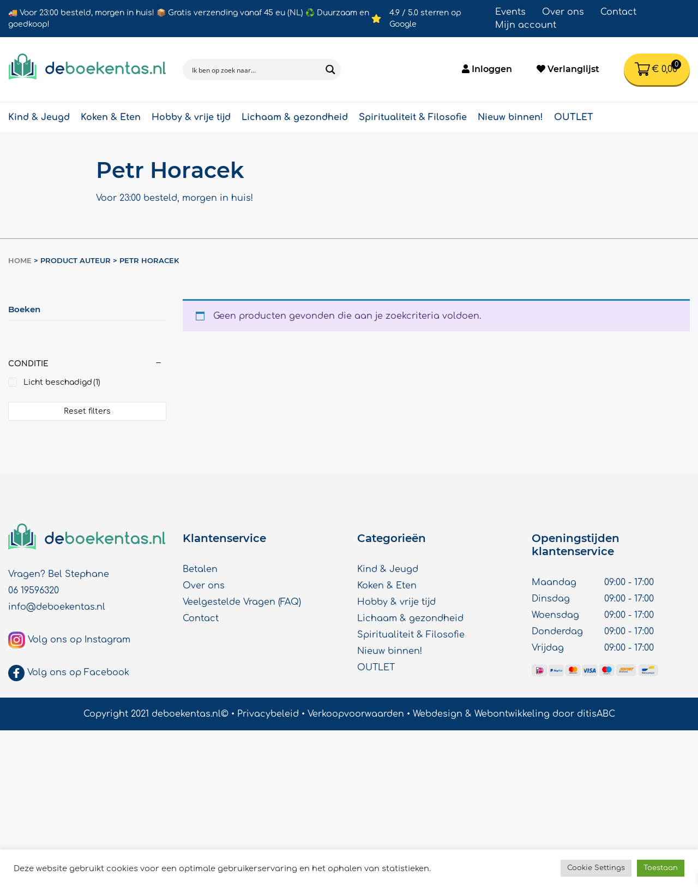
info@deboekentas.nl (56, 607)
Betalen (200, 569)
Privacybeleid (268, 714)
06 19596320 (33, 591)
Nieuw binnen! (510, 117)
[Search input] (255, 70)
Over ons (563, 12)
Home (20, 260)
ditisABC (596, 714)
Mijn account (525, 25)
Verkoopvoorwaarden (356, 714)
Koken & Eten (111, 117)
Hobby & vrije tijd (191, 117)
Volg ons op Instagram (79, 640)
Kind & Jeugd (39, 117)
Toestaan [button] (660, 868)
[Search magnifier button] (330, 69)
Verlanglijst (568, 69)
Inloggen (487, 69)
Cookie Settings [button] (596, 868)
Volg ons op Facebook (78, 672)
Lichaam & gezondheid (295, 117)
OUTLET (573, 117)
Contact (618, 12)
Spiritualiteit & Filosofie (413, 117)
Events (510, 12)
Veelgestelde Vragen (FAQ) (242, 602)
